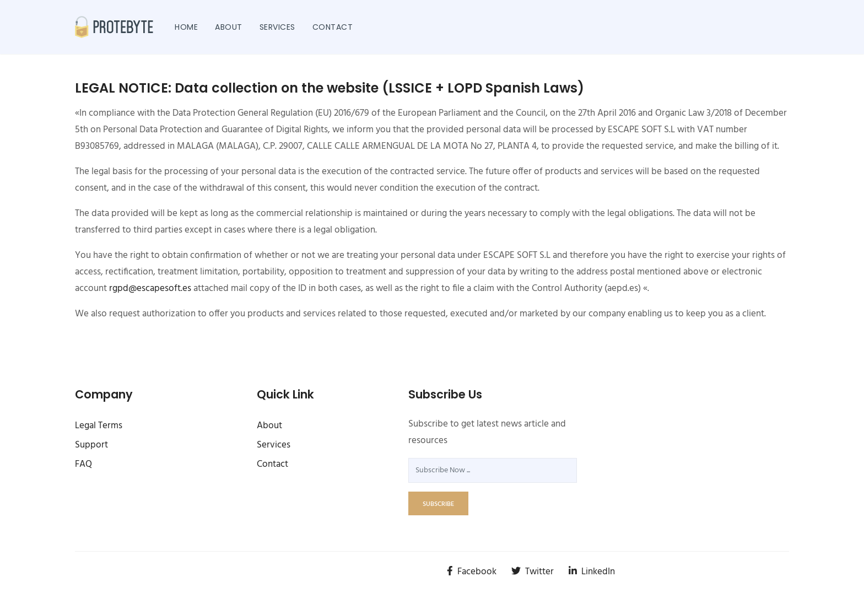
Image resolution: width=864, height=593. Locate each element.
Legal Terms (98, 425)
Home (186, 27)
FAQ (83, 464)
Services (277, 27)
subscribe (438, 504)
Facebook (471, 571)
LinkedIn (592, 571)
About (228, 27)
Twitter (532, 571)
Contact (332, 27)
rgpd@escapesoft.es (150, 288)
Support (91, 445)
